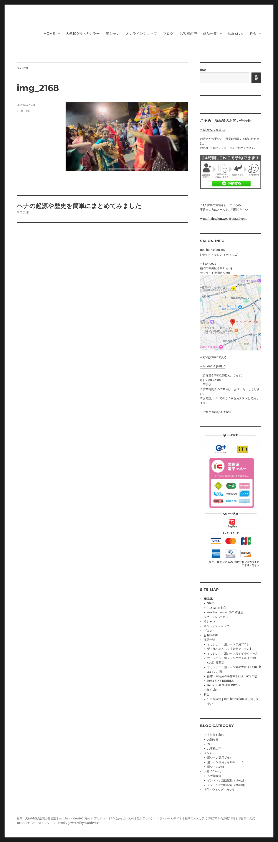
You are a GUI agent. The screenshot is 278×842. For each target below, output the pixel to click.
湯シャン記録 (215, 767)
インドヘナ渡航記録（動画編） (227, 785)
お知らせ (212, 739)
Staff (210, 603)
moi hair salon (214, 735)
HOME (49, 33)
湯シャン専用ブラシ (220, 757)
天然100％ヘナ (213, 771)
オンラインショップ (141, 33)
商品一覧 (210, 33)
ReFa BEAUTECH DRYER (223, 685)
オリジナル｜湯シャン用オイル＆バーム (232, 653)
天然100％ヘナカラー (83, 33)
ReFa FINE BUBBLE (220, 681)
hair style (235, 33)
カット (211, 744)
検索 (203, 70)
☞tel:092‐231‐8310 (212, 130)
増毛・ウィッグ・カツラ (219, 789)
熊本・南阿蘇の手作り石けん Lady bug (232, 676)
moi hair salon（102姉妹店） (226, 612)
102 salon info (217, 608)
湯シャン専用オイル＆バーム (225, 762)
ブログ (168, 33)
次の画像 (22, 67)
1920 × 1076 (24, 111)
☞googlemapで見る (213, 357)
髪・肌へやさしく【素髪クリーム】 (229, 649)
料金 (253, 33)
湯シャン (113, 33)
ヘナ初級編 (214, 776)
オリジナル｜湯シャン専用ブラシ (228, 644)
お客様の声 (188, 33)
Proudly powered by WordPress (77, 823)
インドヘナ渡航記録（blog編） (227, 780)
